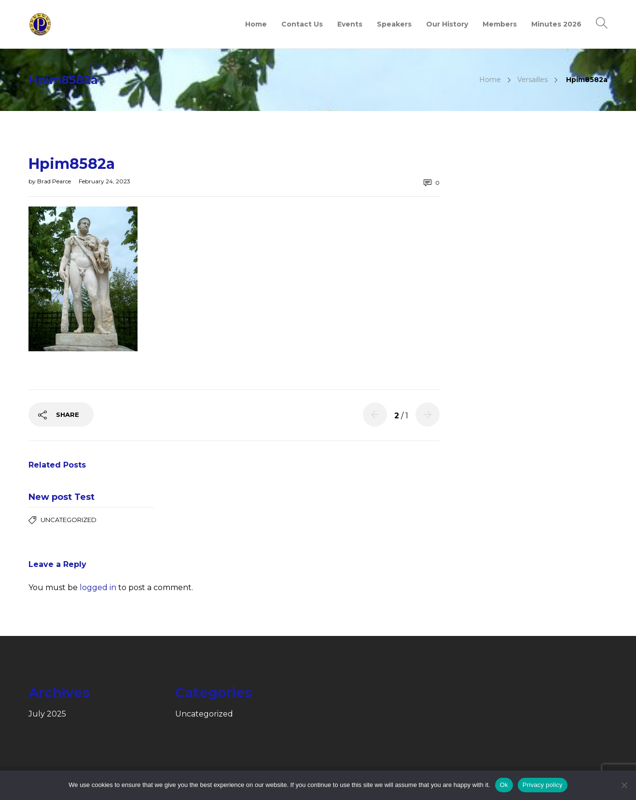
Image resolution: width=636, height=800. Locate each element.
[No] (624, 785)
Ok (504, 784)
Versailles (532, 79)
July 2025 (47, 714)
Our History (447, 24)
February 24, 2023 (104, 181)
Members (500, 24)
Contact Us (302, 24)
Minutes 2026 (556, 24)
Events (349, 24)
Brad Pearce (54, 181)
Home (256, 24)
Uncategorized (69, 520)
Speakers (394, 24)
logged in (98, 587)
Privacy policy (543, 784)
